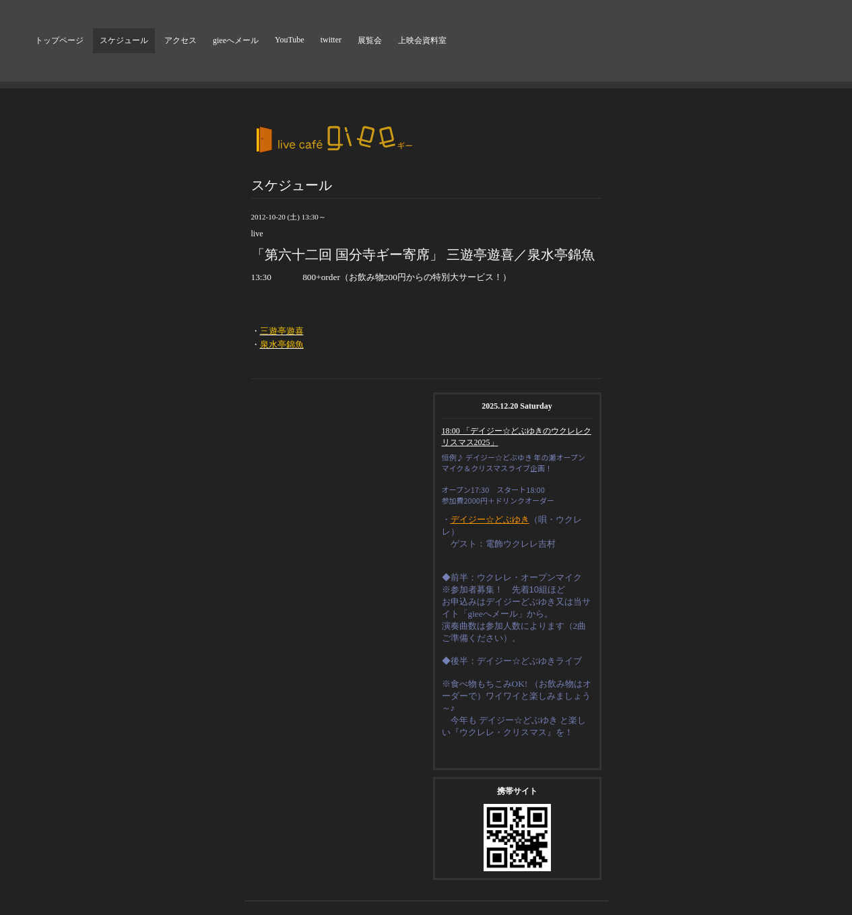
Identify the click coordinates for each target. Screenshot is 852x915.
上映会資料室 (422, 40)
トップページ (59, 40)
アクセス (180, 40)
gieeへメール (236, 40)
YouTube (289, 39)
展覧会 (370, 40)
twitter (331, 39)
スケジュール (124, 40)
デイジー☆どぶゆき (490, 519)
